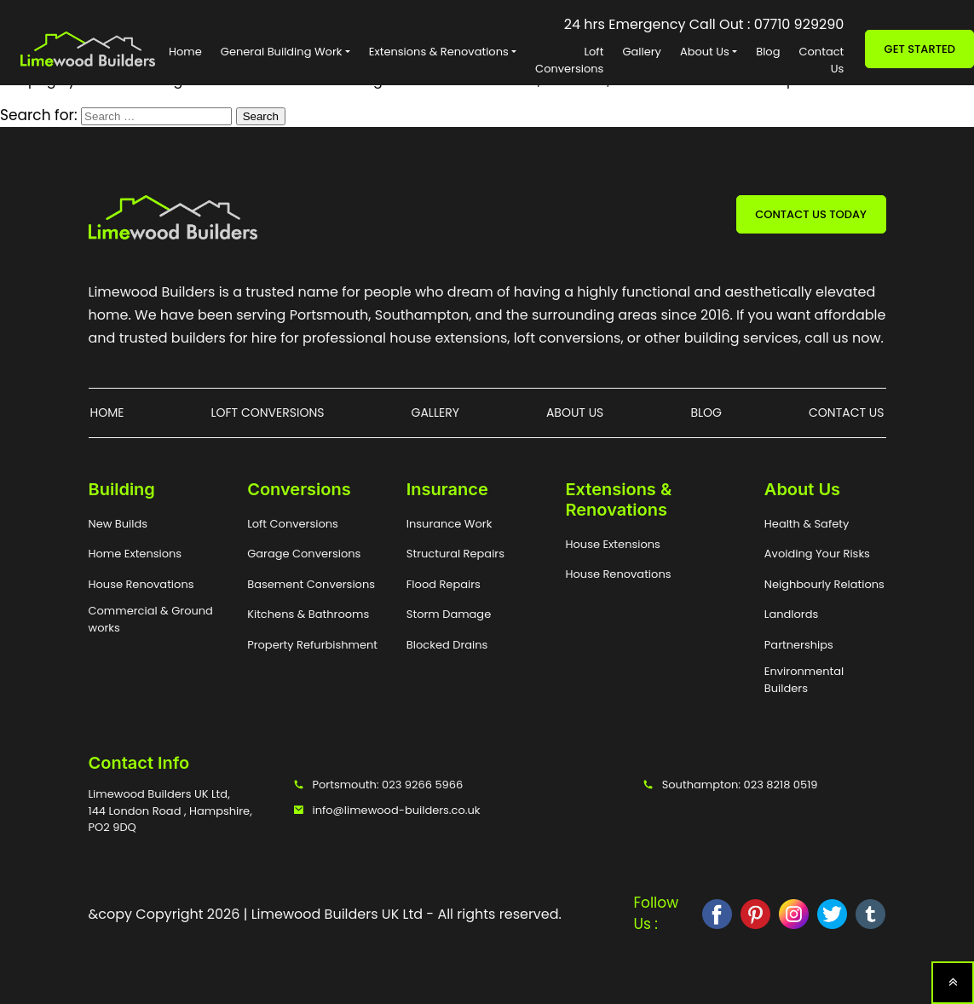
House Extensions (613, 544)
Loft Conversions (569, 60)
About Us (704, 51)
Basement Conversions (311, 584)
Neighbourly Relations (824, 584)
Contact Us (821, 60)
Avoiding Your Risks (817, 553)
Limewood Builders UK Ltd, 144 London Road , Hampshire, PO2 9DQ (170, 810)
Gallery (641, 51)
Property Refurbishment (312, 645)
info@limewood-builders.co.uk (387, 810)
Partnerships (798, 645)
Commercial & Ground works (151, 619)
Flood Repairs (443, 584)
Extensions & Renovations (439, 51)
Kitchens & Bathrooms (308, 614)
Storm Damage (448, 614)
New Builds (118, 524)
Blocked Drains (447, 645)
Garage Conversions (303, 553)
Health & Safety (806, 524)
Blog (768, 51)
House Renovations (141, 584)
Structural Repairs (455, 553)
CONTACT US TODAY (811, 214)
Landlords (791, 614)
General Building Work (282, 51)
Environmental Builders (804, 679)
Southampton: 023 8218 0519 (730, 784)
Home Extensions (135, 553)
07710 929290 (799, 24)
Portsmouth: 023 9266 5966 (378, 784)
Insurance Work (449, 524)
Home (185, 51)
